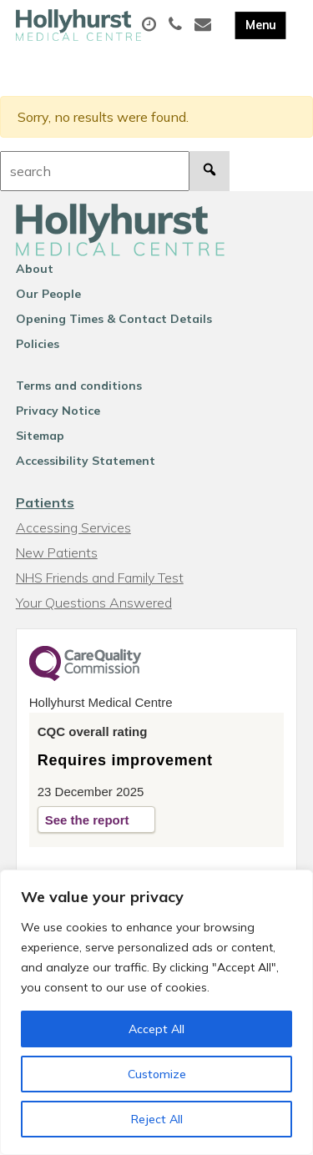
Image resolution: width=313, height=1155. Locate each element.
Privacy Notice (58, 410)
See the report (87, 820)
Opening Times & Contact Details (114, 318)
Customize (157, 1074)
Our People (48, 293)
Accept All (156, 1028)
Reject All (157, 1119)
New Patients (57, 552)
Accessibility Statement (85, 460)
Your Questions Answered (94, 602)
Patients (45, 502)
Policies (37, 343)
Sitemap (40, 435)
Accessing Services (73, 527)
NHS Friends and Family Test (100, 577)
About (34, 268)
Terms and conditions (79, 385)
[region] (156, 1012)
